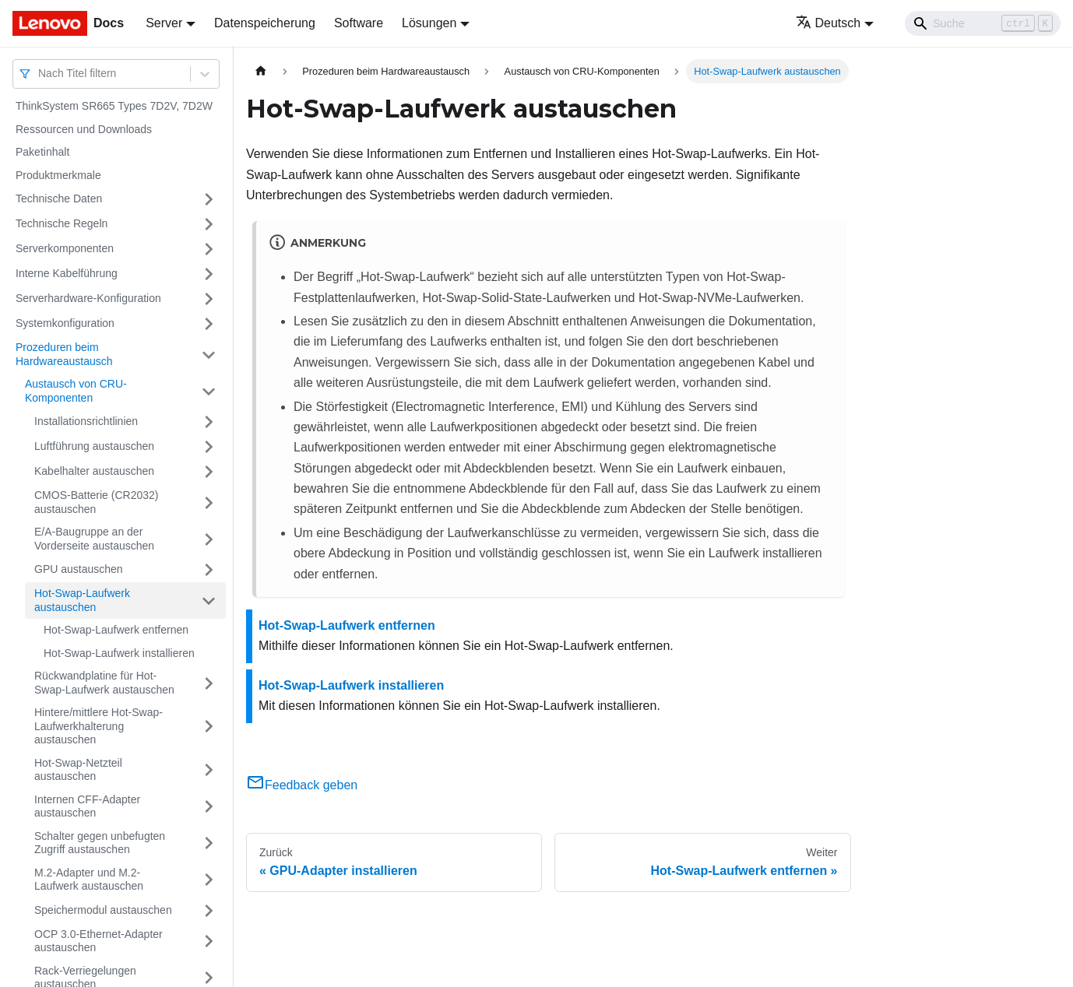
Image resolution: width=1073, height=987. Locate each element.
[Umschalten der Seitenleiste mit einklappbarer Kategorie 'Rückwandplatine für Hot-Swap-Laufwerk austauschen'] (209, 683)
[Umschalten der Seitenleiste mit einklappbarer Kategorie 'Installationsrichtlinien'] (209, 421)
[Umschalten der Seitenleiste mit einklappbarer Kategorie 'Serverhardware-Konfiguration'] (209, 298)
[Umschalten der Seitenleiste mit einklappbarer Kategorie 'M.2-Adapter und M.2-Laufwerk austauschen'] (209, 880)
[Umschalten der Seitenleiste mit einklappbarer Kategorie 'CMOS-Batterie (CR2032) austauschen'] (209, 502)
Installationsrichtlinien (86, 421)
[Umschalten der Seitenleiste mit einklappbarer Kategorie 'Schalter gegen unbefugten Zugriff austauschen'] (209, 843)
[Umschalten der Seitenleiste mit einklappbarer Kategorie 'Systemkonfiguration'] (209, 323)
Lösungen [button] (429, 23)
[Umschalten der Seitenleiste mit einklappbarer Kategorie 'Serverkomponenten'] (209, 249)
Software (358, 23)
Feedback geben (301, 785)
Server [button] (164, 23)
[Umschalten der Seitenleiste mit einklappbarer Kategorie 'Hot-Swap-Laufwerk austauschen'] (209, 600)
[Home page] (261, 71)
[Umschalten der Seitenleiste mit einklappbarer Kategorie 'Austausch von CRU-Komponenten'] (209, 391)
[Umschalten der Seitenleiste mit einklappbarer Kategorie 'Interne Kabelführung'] (209, 274)
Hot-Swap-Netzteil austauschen (78, 770)
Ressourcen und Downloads (84, 129)
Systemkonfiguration (65, 323)
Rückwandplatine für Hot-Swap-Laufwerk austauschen (104, 682)
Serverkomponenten (65, 248)
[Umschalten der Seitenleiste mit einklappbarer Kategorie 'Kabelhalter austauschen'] (209, 471)
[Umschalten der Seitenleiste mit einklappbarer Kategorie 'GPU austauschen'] (209, 569)
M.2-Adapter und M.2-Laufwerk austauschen (88, 879)
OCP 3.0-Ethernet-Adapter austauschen (98, 941)
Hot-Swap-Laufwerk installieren (119, 653)
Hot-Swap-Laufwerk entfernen (116, 629)
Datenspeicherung (264, 23)
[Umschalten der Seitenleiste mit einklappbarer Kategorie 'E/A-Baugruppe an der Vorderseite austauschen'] (209, 539)
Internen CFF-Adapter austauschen (87, 806)
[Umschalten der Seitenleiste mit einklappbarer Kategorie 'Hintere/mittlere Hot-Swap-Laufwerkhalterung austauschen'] (209, 726)
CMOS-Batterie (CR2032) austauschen (96, 502)
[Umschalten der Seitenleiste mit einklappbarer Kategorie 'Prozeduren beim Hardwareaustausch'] (209, 354)
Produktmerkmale (58, 175)
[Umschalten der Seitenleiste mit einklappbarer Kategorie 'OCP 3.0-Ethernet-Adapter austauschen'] (209, 941)
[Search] (983, 23)
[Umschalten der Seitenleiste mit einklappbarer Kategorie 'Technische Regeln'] (209, 224)
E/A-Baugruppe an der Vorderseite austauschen (94, 538)
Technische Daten (59, 198)
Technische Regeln (61, 223)
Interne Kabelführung (67, 273)
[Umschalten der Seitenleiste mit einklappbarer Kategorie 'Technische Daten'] (209, 199)
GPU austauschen (78, 569)
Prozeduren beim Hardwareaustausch (64, 354)
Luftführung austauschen (94, 446)
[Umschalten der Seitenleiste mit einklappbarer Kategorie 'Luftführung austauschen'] (209, 446)
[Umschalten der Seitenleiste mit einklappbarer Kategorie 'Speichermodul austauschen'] (209, 910)
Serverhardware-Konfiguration (88, 298)
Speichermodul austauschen (103, 910)
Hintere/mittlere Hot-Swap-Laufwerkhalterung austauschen (98, 726)
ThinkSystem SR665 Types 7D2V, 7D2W (114, 106)
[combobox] (39, 74)
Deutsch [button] (828, 23)
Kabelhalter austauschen (94, 471)
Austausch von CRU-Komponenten (76, 391)
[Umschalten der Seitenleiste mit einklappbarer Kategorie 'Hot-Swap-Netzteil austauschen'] (209, 770)
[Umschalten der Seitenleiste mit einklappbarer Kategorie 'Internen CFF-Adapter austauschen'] (209, 807)
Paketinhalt (42, 152)
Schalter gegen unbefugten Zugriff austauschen (99, 843)
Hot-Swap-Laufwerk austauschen (82, 600)
